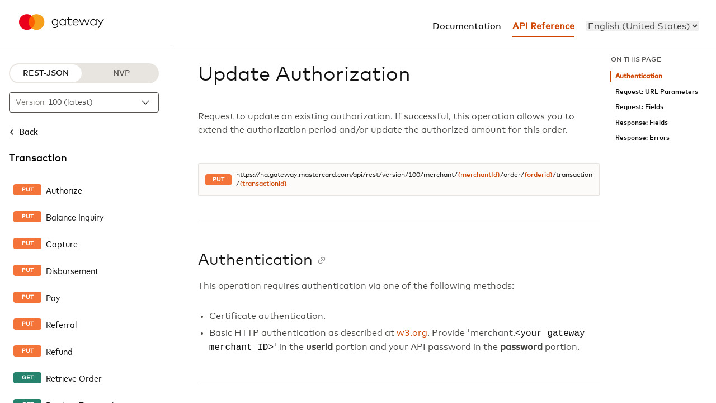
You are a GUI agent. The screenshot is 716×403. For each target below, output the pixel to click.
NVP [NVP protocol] (121, 73)
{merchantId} (479, 175)
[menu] (642, 26)
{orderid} (538, 175)
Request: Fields (639, 107)
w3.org (412, 333)
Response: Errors (642, 138)
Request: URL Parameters (656, 92)
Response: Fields (641, 122)
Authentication (638, 76)
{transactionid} (263, 184)
